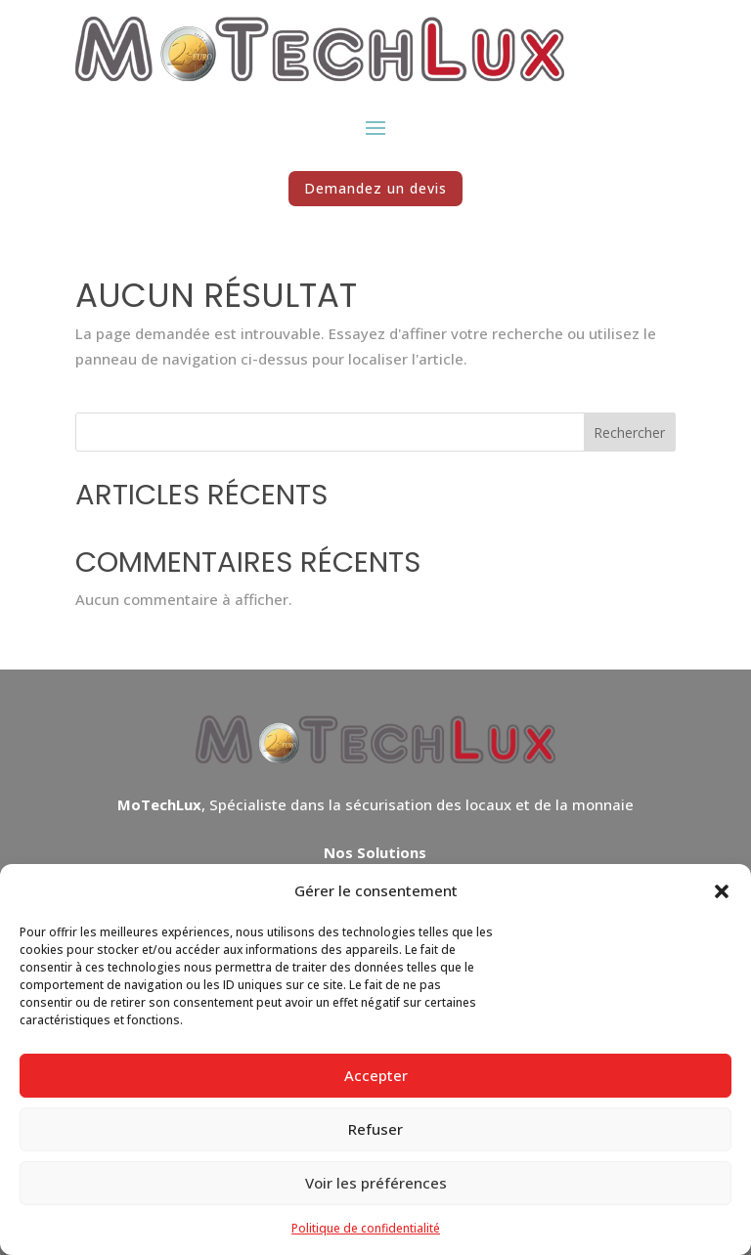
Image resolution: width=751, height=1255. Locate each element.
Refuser (375, 1129)
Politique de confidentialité (365, 1228)
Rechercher (629, 432)
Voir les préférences (376, 1182)
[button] (721, 891)
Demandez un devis (375, 188)
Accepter (376, 1075)
